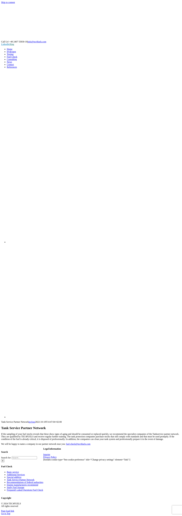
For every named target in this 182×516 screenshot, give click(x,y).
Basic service (13, 472)
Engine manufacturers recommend (22, 485)
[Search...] (24, 457)
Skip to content (8, 2)
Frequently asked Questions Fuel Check (25, 490)
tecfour (32, 422)
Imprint (46, 454)
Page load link (7, 511)
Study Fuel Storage (15, 487)
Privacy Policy (50, 457)
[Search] (2, 460)
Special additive (14, 477)
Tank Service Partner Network (20, 480)
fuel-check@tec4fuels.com (78, 444)
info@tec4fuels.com (37, 41)
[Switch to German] (94, 242)
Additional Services (16, 474)
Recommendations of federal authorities (25, 482)
